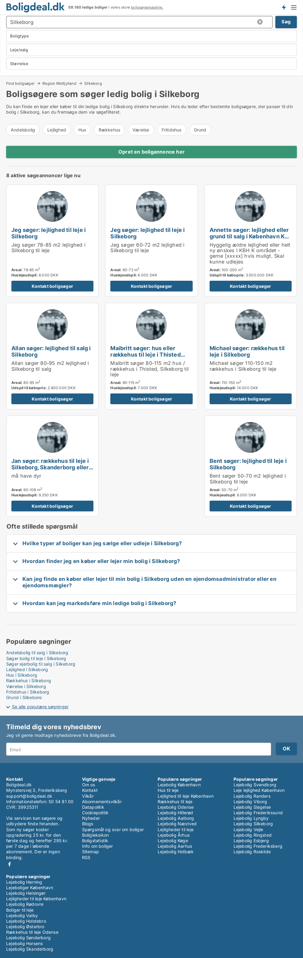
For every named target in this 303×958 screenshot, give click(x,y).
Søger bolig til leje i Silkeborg (36, 658)
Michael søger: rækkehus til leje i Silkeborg (247, 351)
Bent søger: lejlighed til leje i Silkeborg (248, 464)
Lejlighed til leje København (186, 796)
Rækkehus (109, 129)
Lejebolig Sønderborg (28, 937)
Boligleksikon (95, 835)
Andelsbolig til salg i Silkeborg (37, 652)
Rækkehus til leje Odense (32, 932)
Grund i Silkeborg (24, 697)
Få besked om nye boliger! (284, 7)
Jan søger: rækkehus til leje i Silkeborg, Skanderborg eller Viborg (50, 467)
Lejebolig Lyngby (251, 818)
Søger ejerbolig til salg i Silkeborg (40, 664)
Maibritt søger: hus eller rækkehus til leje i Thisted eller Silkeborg (145, 354)
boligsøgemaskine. (147, 7)
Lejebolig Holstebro (26, 921)
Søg (286, 22)
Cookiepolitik (95, 812)
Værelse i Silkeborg (26, 686)
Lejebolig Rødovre (24, 904)
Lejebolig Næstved (177, 823)
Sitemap (90, 851)
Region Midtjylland (59, 83)
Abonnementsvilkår (102, 801)
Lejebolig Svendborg (255, 784)
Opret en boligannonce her (151, 152)
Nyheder (91, 818)
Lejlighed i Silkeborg (27, 669)
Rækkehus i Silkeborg (28, 680)
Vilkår (88, 796)
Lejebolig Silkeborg (253, 823)
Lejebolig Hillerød (175, 812)
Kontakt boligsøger (52, 286)
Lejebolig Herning (24, 882)
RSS (86, 857)
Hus (82, 129)
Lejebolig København (179, 784)
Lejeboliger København (29, 887)
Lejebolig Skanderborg (29, 949)
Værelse (140, 129)
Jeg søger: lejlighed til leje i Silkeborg (48, 233)
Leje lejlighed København (259, 790)
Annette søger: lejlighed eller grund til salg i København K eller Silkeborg (249, 236)
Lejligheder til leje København (36, 898)
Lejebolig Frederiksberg (258, 846)
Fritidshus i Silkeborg (27, 691)
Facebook (9, 864)
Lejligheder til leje (176, 829)
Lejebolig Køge (173, 840)
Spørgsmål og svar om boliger (113, 829)
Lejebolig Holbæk (176, 851)
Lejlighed (56, 129)
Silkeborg (93, 83)
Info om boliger (97, 846)
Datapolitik (93, 807)
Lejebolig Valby (22, 915)
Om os (88, 784)
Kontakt (90, 790)
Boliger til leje (19, 910)
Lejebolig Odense (176, 807)
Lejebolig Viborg (250, 801)
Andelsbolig (23, 129)
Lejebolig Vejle (248, 829)
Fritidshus (172, 129)
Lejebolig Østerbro (25, 926)
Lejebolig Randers (252, 796)
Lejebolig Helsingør (25, 893)
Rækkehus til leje (175, 801)
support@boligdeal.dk (29, 796)
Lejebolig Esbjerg (251, 840)
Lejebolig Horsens (24, 943)
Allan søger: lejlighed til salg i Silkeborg (51, 351)
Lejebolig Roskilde (252, 851)
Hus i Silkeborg (21, 675)
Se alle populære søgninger (40, 706)
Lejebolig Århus (174, 835)
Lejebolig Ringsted (253, 835)
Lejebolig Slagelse (252, 807)
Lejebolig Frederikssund (258, 812)
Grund (200, 129)
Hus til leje (168, 790)
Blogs (87, 823)
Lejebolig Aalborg (176, 818)
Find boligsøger (20, 83)
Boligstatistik (95, 840)
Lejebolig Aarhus (175, 846)
